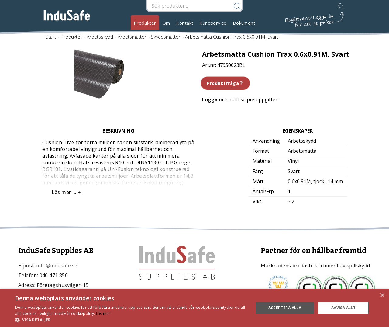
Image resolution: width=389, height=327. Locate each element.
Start (51, 36)
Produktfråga (225, 83)
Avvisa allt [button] (343, 307)
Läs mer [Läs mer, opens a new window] (103, 313)
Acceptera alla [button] (284, 307)
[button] (130, 319)
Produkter (145, 23)
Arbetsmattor (132, 36)
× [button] (382, 295)
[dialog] (194, 308)
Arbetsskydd (100, 36)
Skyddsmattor (166, 36)
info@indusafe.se (56, 265)
